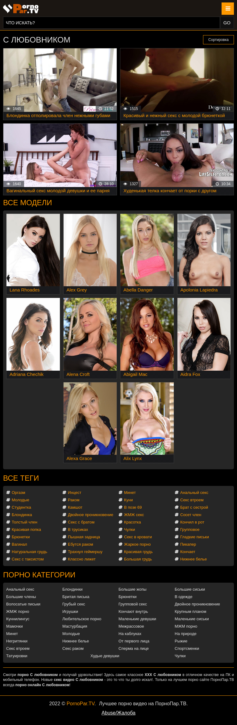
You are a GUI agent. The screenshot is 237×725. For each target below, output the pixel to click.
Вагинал (19, 544)
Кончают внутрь (133, 611)
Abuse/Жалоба (118, 712)
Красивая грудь (138, 551)
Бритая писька (75, 596)
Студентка (21, 507)
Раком (73, 500)
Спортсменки (187, 648)
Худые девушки (104, 656)
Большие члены (21, 596)
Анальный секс (194, 492)
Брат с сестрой (194, 507)
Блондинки (72, 589)
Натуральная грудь (29, 551)
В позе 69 (133, 507)
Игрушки (70, 611)
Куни (128, 500)
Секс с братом (81, 522)
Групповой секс (132, 604)
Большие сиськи (190, 589)
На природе (186, 633)
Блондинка (22, 514)
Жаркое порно (137, 544)
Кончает (187, 551)
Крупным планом (190, 611)
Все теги (21, 478)
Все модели (27, 202)
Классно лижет (82, 559)
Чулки (129, 529)
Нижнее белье (193, 559)
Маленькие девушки (137, 619)
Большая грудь (138, 559)
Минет (130, 492)
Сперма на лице (133, 648)
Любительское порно (81, 619)
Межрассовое (131, 626)
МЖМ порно (186, 626)
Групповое (189, 529)
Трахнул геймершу (85, 551)
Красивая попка (26, 529)
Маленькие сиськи (192, 619)
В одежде (183, 596)
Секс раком (73, 648)
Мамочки (14, 626)
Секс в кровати (138, 537)
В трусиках (78, 529)
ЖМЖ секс (134, 514)
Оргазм (18, 492)
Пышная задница (84, 537)
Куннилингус (17, 619)
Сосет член (190, 514)
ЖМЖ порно (17, 611)
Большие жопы (132, 589)
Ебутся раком (80, 544)
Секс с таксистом (28, 559)
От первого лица (133, 641)
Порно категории (39, 575)
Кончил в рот (192, 522)
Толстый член (24, 522)
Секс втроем (192, 500)
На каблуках (129, 633)
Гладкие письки (194, 537)
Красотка (132, 522)
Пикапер (188, 544)
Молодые (20, 500)
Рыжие (181, 641)
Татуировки (16, 656)
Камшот (75, 507)
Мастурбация (74, 626)
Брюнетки (21, 537)
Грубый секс (73, 604)
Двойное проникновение (90, 514)
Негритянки (16, 641)
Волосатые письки (23, 604)
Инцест (74, 492)
